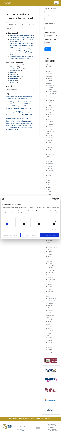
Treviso (50, 345)
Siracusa (50, 291)
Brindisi (50, 251)
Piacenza (50, 121)
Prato (49, 313)
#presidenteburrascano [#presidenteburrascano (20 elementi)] (18, 104)
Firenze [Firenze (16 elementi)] (20, 115)
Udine (49, 142)
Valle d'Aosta (50, 331)
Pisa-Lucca (51, 310)
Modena (50, 117)
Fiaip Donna (13, 67)
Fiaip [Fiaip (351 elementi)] (18, 111)
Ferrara (50, 114)
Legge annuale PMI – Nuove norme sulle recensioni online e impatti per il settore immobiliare (21, 45)
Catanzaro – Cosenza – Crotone (51, 87)
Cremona (50, 178)
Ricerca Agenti (26, 418)
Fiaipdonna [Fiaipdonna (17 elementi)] (23, 112)
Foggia (50, 254)
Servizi (20, 418)
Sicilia (11, 72)
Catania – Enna (52, 282)
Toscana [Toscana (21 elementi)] (12, 127)
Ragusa (50, 289)
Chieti (49, 66)
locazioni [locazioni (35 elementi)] (29, 121)
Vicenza (50, 352)
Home (10, 418)
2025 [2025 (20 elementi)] (7, 106)
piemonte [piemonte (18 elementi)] (8, 125)
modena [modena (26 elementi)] (16, 123)
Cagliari (50, 263)
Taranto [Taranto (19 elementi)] (30, 125)
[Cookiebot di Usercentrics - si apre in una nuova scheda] (52, 199)
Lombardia (13, 74)
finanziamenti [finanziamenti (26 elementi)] (15, 115)
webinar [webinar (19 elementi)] (11, 129)
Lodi (49, 182)
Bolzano (50, 319)
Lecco (49, 180)
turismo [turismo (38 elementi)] (19, 127)
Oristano (50, 272)
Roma (49, 152)
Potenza (50, 81)
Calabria (48, 83)
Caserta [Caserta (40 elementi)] (27, 108)
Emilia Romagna (14, 71)
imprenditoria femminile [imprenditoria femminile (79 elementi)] (15, 121)
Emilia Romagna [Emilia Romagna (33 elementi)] (10, 112)
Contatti (50, 418)
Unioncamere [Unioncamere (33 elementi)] (26, 127)
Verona (50, 349)
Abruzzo (48, 64)
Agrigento (51, 277)
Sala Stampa (44, 418)
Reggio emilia (52, 124)
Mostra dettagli (51, 230)
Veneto (48, 335)
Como (49, 175)
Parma (49, 119)
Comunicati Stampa (15, 65)
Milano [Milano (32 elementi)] (12, 123)
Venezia (50, 347)
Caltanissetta (52, 279)
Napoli (49, 105)
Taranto (50, 259)
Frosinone (51, 147)
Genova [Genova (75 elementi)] (9, 118)
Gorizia (50, 135)
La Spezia (50, 163)
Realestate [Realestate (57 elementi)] (14, 125)
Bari (49, 245)
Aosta (49, 333)
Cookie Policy (20, 429)
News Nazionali (14, 78)
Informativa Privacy (21, 430)
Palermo (12, 80)
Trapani (50, 294)
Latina (49, 149)
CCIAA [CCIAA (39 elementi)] (31, 108)
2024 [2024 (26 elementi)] (31, 104)
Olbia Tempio (51, 270)
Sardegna (49, 261)
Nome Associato (49, 16)
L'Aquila (50, 69)
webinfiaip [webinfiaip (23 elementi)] (16, 129)
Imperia (50, 161)
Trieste (50, 140)
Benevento (51, 100)
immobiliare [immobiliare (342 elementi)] (22, 118)
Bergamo (12, 82)
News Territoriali (14, 76)
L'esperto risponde (35, 418)
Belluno (50, 337)
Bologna (50, 112)
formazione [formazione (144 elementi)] (27, 115)
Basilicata (49, 76)
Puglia (48, 243)
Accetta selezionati (30, 235)
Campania (49, 96)
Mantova (50, 185)
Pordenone (51, 138)
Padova (50, 340)
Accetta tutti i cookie (50, 235)
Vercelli (50, 240)
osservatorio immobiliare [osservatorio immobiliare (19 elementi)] (23, 123)
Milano (49, 187)
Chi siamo (15, 418)
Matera (50, 78)
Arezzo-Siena (52, 298)
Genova (50, 159)
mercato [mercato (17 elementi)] (8, 123)
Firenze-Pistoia (52, 301)
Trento (49, 321)
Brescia (50, 173)
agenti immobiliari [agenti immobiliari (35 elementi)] (22, 106)
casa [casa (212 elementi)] (22, 108)
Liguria (48, 156)
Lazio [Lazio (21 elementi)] (25, 121)
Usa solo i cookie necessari (11, 235)
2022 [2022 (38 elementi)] (25, 104)
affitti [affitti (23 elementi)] (10, 106)
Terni (49, 328)
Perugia (50, 326)
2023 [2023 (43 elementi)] (28, 104)
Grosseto (50, 303)
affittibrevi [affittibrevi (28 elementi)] (14, 106)
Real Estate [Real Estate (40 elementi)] (21, 125)
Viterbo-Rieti (51, 154)
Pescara (50, 71)
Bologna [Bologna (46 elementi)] (16, 108)
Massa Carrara (52, 308)
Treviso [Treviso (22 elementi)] (15, 127)
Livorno (50, 305)
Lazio (47, 145)
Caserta (50, 103)
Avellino (50, 98)
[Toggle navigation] (56, 2)
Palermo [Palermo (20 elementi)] (31, 123)
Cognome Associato (50, 9)
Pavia (49, 194)
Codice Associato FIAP (49, 24)
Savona (50, 166)
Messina (50, 284)
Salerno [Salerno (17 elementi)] (26, 125)
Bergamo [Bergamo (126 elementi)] (10, 108)
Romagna (50, 129)
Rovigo (50, 342)
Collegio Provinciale (50, 39)
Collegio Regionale (49, 32)
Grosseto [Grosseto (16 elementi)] (14, 118)
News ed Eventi (17, 69)
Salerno (50, 107)
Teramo (50, 74)
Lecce (49, 256)
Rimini (49, 126)
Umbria (48, 324)
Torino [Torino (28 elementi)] (8, 127)
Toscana (48, 296)
